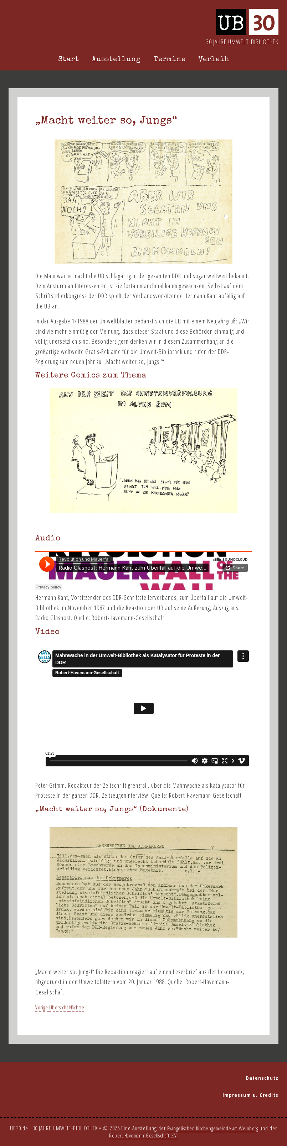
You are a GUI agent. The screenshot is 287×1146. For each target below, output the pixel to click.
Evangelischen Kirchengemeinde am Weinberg (217, 1128)
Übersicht (64, 1007)
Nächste (85, 1007)
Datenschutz (264, 1077)
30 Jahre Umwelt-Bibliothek (242, 41)
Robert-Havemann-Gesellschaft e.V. (148, 1135)
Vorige (43, 1007)
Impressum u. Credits (253, 1094)
